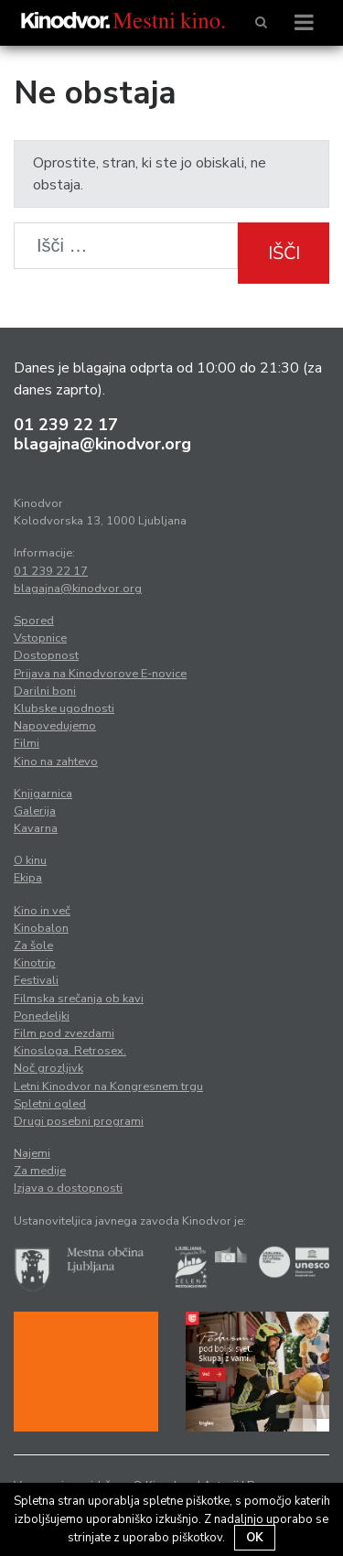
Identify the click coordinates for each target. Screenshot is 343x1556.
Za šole (33, 945)
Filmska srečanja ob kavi (79, 998)
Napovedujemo (55, 726)
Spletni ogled (50, 1104)
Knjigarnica (43, 793)
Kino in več (42, 910)
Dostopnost (46, 655)
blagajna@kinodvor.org (102, 444)
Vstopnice (40, 638)
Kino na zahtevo (56, 761)
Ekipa (28, 878)
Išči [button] (284, 253)
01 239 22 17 (66, 425)
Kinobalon (41, 928)
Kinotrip (35, 963)
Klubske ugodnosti (64, 708)
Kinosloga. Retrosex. (70, 1051)
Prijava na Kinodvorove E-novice (100, 673)
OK (254, 1537)
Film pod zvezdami (64, 1033)
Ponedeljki (42, 1016)
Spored (34, 620)
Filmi (26, 743)
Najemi (32, 1153)
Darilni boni (45, 691)
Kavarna (36, 828)
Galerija (35, 811)
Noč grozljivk (48, 1068)
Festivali (36, 980)
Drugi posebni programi (79, 1121)
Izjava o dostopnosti (68, 1188)
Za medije (40, 1170)
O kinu (30, 860)
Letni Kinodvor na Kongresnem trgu (108, 1086)
